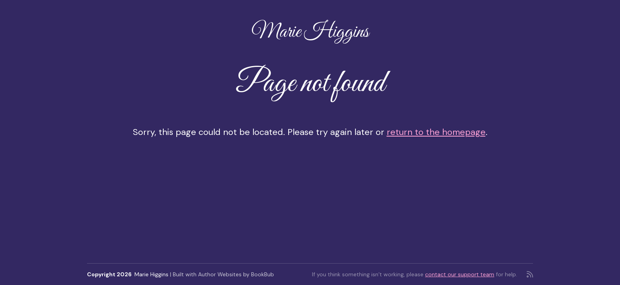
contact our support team (459, 274)
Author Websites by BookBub (236, 274)
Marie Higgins (310, 32)
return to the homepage (436, 132)
